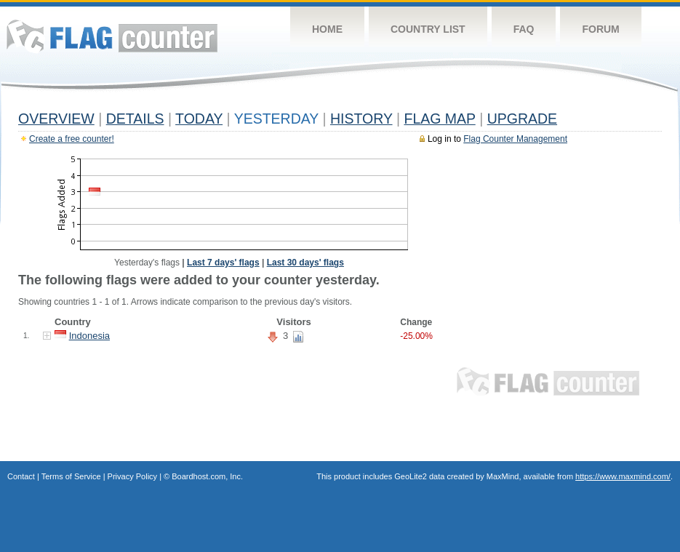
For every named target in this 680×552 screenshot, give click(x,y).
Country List (428, 29)
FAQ (524, 29)
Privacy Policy (132, 476)
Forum (600, 29)
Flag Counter (112, 36)
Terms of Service (71, 476)
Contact (21, 476)
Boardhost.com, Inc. (207, 476)
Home (327, 29)
